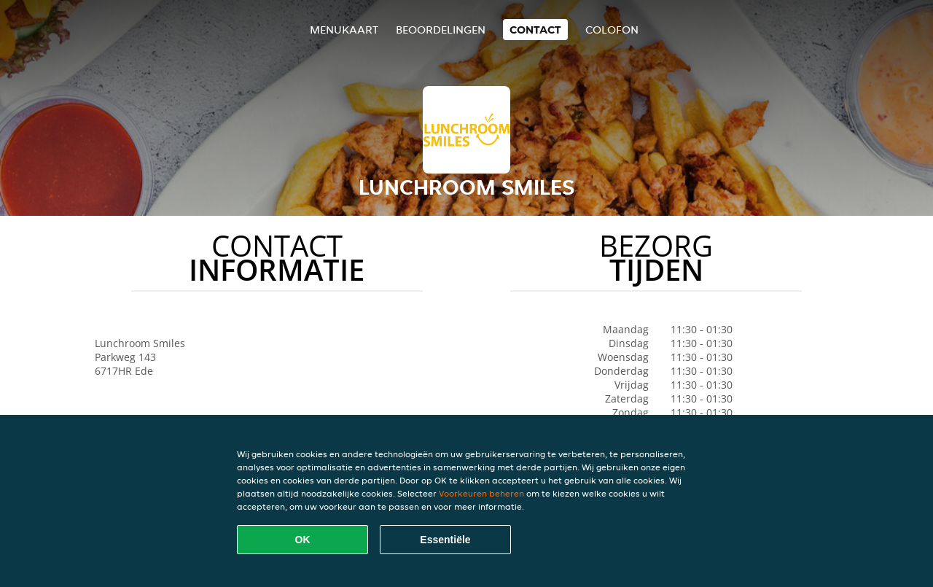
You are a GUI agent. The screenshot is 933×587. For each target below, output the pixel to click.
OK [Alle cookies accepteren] (303, 539)
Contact (535, 29)
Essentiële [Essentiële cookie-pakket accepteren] (445, 539)
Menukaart (344, 29)
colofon (612, 29)
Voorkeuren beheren (481, 493)
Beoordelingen (440, 29)
